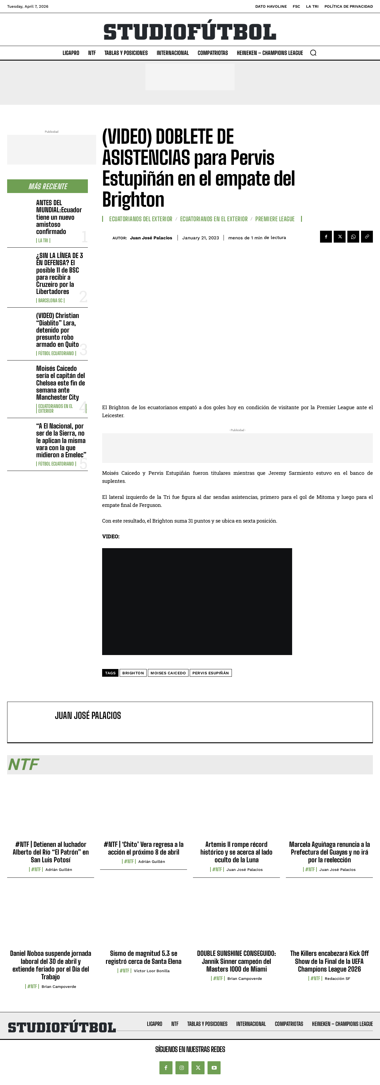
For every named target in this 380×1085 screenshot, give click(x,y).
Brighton (133, 673)
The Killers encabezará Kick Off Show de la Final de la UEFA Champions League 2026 (329, 961)
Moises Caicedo (168, 673)
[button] (313, 52)
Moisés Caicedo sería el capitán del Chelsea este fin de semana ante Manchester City (60, 382)
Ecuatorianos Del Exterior (140, 219)
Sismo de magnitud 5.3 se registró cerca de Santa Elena (143, 957)
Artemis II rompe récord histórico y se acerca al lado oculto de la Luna (236, 852)
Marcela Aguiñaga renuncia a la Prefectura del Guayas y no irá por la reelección (329, 852)
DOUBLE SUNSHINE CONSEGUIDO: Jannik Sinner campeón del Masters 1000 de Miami (236, 961)
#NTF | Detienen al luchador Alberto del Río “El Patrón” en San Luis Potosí (51, 852)
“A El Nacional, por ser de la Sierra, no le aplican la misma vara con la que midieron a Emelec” (61, 440)
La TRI (43, 240)
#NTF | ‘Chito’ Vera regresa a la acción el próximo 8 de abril (143, 848)
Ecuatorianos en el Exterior (55, 408)
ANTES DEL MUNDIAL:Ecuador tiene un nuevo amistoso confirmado (59, 217)
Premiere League (275, 219)
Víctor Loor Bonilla (152, 971)
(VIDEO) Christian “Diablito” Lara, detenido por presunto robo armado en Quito (57, 329)
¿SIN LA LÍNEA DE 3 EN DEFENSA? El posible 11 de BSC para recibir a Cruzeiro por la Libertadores (59, 273)
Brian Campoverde (59, 986)
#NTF (36, 869)
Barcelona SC (50, 300)
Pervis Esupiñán (210, 673)
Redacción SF (337, 978)
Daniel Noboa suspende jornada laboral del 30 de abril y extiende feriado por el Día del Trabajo (50, 965)
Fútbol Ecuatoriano (56, 353)
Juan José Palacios (151, 238)
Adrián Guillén (58, 869)
